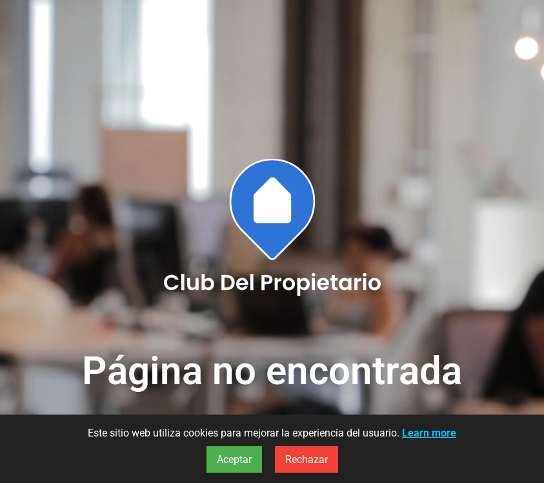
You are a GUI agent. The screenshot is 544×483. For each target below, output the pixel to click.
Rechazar (306, 459)
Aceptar (234, 459)
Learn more (429, 433)
